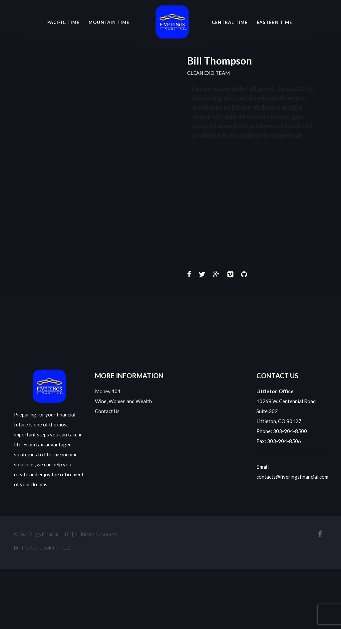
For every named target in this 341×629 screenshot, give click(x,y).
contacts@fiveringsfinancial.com (292, 477)
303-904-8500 (290, 431)
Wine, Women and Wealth (123, 401)
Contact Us (107, 411)
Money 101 (108, 391)
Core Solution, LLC (51, 547)
